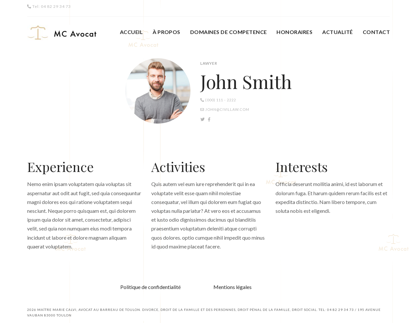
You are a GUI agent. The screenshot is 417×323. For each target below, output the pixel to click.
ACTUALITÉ (337, 32)
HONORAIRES (294, 32)
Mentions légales (232, 287)
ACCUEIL (131, 32)
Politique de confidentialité (150, 287)
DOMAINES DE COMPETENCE (228, 32)
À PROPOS (166, 32)
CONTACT (376, 32)
